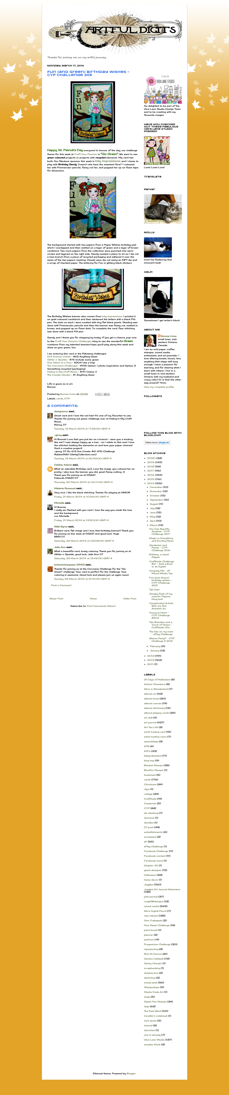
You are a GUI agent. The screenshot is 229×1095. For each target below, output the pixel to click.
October (155, 495)
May (153, 516)
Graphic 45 (151, 865)
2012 (151, 660)
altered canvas (152, 703)
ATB (146, 746)
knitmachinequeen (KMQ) (69, 564)
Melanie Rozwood (65, 488)
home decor (151, 879)
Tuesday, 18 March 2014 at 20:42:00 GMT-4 (83, 458)
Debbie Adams (63, 464)
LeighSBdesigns (153, 901)
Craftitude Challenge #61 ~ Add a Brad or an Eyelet (161, 564)
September (157, 499)
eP (145, 841)
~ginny (58, 435)
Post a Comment (61, 585)
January (155, 650)
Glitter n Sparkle (57, 359)
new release (151, 915)
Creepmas (150, 803)
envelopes (150, 836)
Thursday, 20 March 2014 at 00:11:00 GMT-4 (83, 482)
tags (146, 1006)
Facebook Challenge (156, 851)
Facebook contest (155, 856)
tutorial (148, 1025)
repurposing (151, 949)
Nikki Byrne (61, 526)
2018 (151, 466)
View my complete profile (159, 387)
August (154, 504)
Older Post (129, 598)
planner (148, 935)
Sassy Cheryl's (153, 963)
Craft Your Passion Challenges (73, 341)
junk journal (151, 896)
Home (93, 598)
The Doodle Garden (59, 374)
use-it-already (152, 1035)
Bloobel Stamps (153, 765)
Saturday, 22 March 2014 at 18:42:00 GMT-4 (83, 558)
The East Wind (152, 1011)
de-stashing (151, 813)
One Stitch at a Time (59, 362)
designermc (61, 411)
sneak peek (150, 982)
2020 (151, 458)
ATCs (147, 751)
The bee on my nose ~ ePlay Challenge (161, 632)
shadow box (151, 973)
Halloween (150, 875)
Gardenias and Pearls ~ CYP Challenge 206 (159, 548)
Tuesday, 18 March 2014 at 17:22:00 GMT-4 (82, 428)
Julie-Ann (60, 547)
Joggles (148, 884)
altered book (151, 698)
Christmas (150, 784)
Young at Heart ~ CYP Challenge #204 (159, 615)
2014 (151, 483)
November (156, 491)
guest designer (152, 870)
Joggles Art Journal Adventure (162, 889)
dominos (149, 817)
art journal (150, 722)
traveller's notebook (155, 1015)
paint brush (150, 930)
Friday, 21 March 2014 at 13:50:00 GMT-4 (81, 520)
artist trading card (154, 732)
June (153, 512)
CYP (67, 398)
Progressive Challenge (157, 944)
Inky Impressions (107, 161)
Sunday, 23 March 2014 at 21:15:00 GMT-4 (82, 579)
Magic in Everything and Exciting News (161, 539)
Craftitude (150, 798)
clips (147, 789)
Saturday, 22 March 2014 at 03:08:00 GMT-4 (84, 540)
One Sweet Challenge (157, 925)
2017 (151, 470)
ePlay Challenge (153, 846)
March (154, 525)
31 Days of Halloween (157, 679)
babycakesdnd (152, 755)
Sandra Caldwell (153, 958)
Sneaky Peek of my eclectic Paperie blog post (160, 596)
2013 (151, 655)
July (152, 508)
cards (59, 398)
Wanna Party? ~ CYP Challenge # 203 (161, 639)
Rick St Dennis (153, 954)
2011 (150, 664)
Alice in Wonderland (156, 689)
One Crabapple (153, 920)
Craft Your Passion (85, 154)
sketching (149, 977)
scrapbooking (152, 968)
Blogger (131, 1073)
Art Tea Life (151, 727)
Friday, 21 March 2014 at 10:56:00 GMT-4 (81, 496)
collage (148, 794)
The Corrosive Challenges (62, 365)
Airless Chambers (154, 684)
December (156, 487)
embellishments (153, 832)
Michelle (59, 503)
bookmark (150, 775)
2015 (151, 479)
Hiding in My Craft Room (62, 371)
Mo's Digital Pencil (155, 911)
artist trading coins (155, 736)
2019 (151, 462)
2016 (151, 475)
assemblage (151, 741)
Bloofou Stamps (154, 770)
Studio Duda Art (154, 992)
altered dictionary (154, 708)
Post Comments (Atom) (101, 606)
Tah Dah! (154, 589)
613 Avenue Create (59, 356)
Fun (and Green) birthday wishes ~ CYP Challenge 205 (160, 581)
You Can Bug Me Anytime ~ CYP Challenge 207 (159, 531)
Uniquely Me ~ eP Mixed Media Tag (160, 572)
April (153, 520)
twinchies (149, 1030)
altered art (150, 693)
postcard (149, 939)
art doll (148, 717)
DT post (148, 827)
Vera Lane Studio (154, 1039)
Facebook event (153, 860)
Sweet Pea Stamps (155, 1001)
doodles (149, 822)
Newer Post (56, 598)
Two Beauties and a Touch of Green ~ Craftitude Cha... (160, 625)
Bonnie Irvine (169, 336)
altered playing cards (156, 712)
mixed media (151, 906)
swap (147, 996)
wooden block (152, 1044)
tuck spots (150, 1020)
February (155, 646)
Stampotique (151, 987)
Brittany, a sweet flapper (159, 555)
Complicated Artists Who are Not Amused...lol (161, 606)
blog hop (149, 760)
